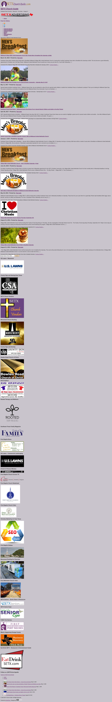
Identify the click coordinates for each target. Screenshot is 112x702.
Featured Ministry (8, 30)
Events (5, 32)
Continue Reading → (54, 64)
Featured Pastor (8, 31)
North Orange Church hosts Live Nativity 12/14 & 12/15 (18, 692)
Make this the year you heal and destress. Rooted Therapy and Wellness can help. (24, 684)
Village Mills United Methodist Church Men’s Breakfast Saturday (17, 245)
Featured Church (8, 28)
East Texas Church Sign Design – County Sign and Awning (19, 681)
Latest (5, 677)
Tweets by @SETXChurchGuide (7, 674)
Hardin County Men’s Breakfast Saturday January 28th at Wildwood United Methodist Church (25, 136)
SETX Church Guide (9, 9)
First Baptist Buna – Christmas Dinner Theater (15, 695)
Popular (5, 678)
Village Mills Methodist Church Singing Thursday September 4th (17, 217)
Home (5, 18)
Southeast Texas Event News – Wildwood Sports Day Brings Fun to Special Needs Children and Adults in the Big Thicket (32, 109)
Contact (6, 35)
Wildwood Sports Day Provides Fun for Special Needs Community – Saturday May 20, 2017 (24, 82)
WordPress (8, 700)
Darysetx (20, 58)
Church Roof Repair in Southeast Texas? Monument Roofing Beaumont (21, 686)
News (5, 33)
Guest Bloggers (8, 34)
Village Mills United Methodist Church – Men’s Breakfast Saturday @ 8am (19, 163)
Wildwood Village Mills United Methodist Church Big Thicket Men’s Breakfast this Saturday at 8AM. (26, 55)
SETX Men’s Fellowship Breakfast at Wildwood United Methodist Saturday (20, 190)
